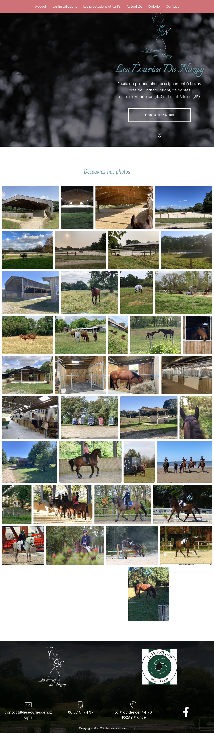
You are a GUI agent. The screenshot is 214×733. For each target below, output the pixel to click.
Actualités (134, 6)
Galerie (154, 6)
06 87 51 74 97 (80, 712)
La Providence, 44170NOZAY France (133, 715)
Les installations (65, 6)
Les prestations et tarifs (102, 6)
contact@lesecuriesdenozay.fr (28, 715)
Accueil (41, 6)
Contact (172, 6)
